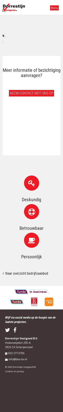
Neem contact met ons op (31, 93)
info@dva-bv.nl (17, 359)
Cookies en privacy (14, 371)
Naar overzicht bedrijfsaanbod (26, 273)
